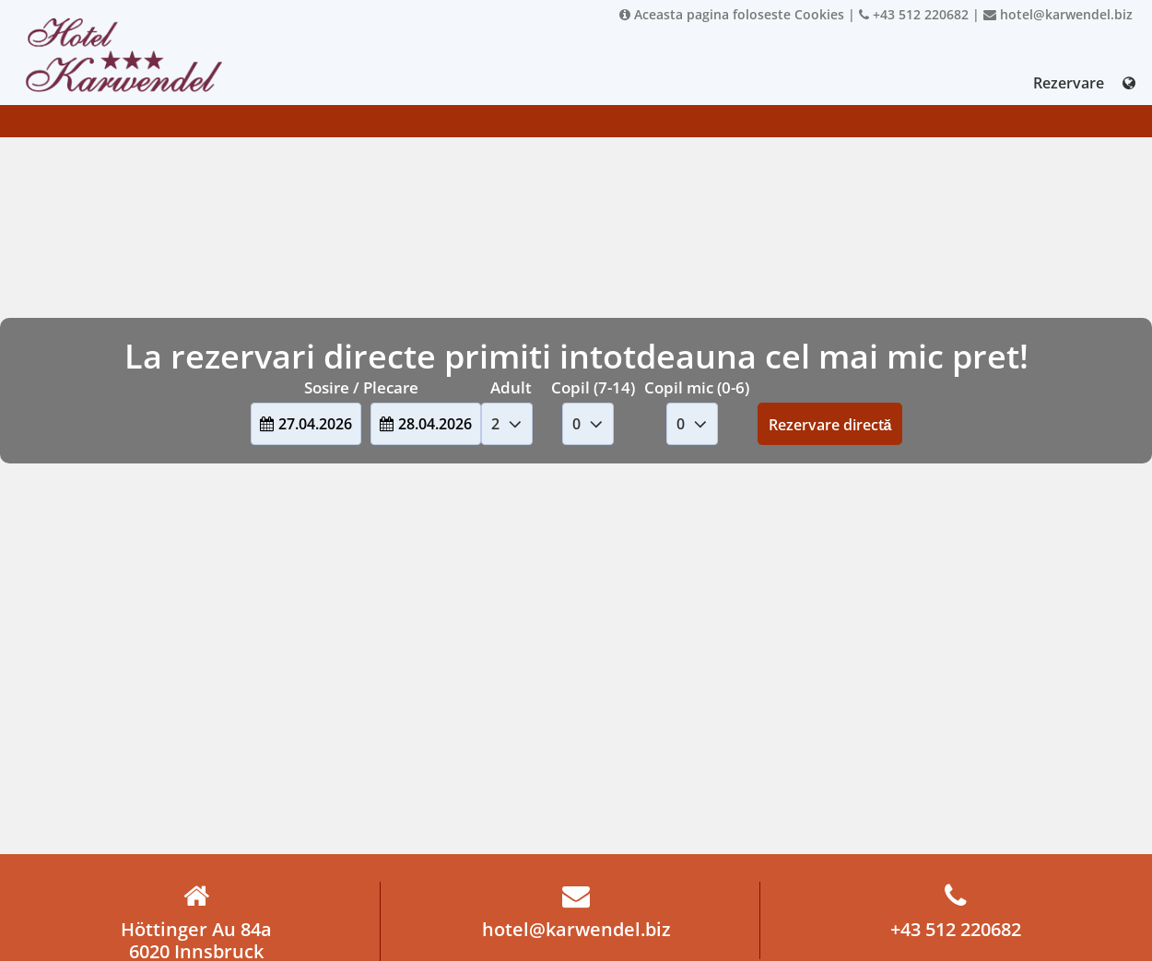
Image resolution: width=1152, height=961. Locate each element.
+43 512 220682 (914, 14)
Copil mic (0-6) (696, 387)
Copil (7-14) (593, 387)
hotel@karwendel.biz (1058, 14)
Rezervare (1068, 83)
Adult (511, 387)
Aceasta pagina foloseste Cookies (731, 14)
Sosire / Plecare (361, 387)
